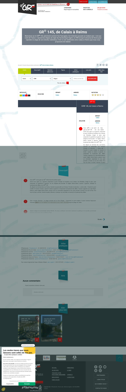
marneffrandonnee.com (39, 255)
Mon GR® (27, 7)
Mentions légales (68, 386)
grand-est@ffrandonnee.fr (65, 259)
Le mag (69, 370)
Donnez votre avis (38, 292)
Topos (63, 70)
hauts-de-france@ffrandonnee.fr (74, 257)
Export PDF (22, 157)
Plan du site (60, 386)
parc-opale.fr (51, 262)
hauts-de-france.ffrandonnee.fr (47, 257)
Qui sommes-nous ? (101, 384)
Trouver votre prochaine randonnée (30, 65)
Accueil (19, 65)
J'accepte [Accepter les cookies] (19, 384)
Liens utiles (101, 379)
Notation (95, 92)
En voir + (100, 219)
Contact (46, 388)
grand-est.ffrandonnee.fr (41, 259)
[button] (3, 389)
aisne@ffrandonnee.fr (57, 253)
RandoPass (70, 367)
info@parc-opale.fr (69, 262)
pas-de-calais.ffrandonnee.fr (44, 250)
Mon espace (55, 377)
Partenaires (101, 375)
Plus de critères (61, 83)
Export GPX (22, 154)
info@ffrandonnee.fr (52, 248)
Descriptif (37, 70)
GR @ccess (55, 370)
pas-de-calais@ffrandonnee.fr (70, 250)
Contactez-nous (101, 388)
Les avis (88, 70)
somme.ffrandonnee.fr (40, 251)
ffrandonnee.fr (33, 248)
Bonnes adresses (50, 71)
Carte (24, 70)
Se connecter (102, 1)
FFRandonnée (54, 386)
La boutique (93, 1)
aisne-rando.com (37, 253)
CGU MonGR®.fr (76, 386)
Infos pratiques (76, 71)
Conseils (70, 374)
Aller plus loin (101, 71)
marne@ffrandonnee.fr (62, 255)
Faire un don (83, 1)
